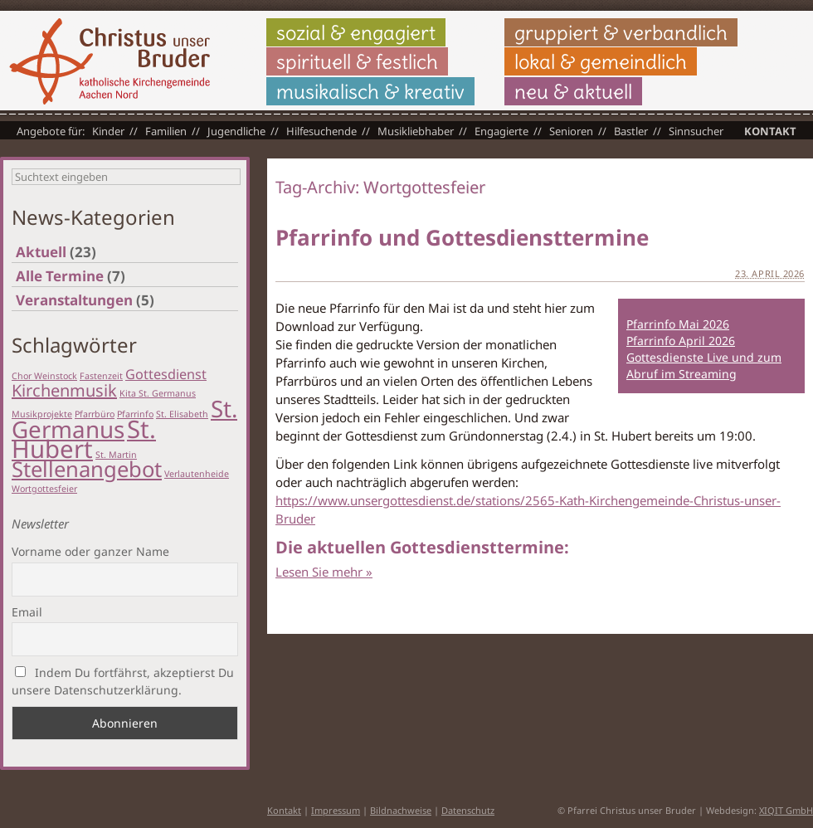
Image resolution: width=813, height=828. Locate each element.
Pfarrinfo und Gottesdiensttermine (462, 237)
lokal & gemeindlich (600, 61)
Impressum (335, 810)
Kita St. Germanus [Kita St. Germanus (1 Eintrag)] (157, 393)
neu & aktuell (573, 91)
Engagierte (501, 131)
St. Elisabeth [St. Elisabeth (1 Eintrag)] (182, 414)
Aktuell (41, 251)
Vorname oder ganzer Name (90, 551)
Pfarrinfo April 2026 (680, 340)
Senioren (571, 131)
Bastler (631, 131)
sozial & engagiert (356, 32)
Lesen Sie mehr (323, 571)
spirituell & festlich (357, 61)
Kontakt (770, 131)
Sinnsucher (696, 131)
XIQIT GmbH (786, 810)
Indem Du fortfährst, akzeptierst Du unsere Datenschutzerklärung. (123, 681)
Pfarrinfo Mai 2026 (677, 324)
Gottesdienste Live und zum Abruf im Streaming (703, 365)
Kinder (108, 131)
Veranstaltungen (74, 299)
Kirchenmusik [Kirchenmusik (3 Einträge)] (64, 390)
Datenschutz (467, 810)
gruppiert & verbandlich (621, 32)
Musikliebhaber (415, 131)
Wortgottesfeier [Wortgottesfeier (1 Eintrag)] (44, 488)
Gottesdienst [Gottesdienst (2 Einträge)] (166, 374)
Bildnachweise (400, 810)
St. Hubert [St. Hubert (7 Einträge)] (84, 438)
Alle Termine (60, 275)
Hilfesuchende (321, 131)
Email (27, 612)
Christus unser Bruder (109, 61)
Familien (166, 131)
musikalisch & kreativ (370, 91)
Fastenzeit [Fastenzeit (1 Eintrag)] (101, 376)
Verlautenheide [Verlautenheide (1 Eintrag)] (196, 474)
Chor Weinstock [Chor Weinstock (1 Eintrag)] (44, 376)
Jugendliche (236, 131)
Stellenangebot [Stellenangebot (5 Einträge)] (87, 469)
